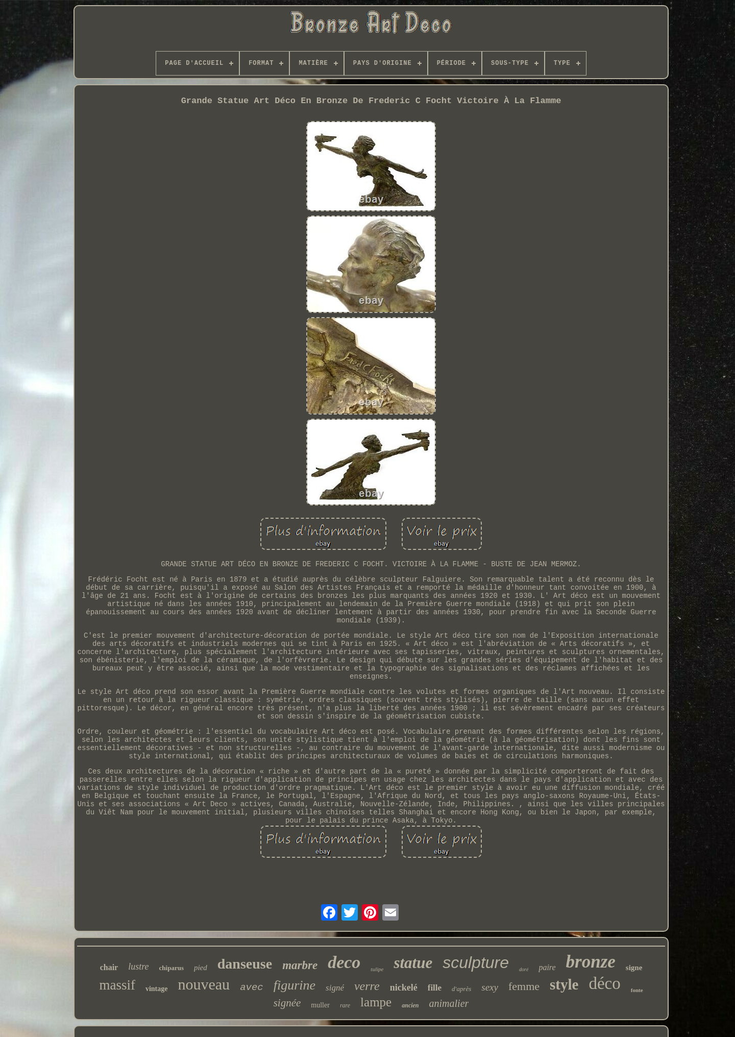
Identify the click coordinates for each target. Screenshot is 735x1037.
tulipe (377, 969)
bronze (591, 962)
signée (287, 1003)
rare (345, 1005)
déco (604, 983)
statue (413, 963)
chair (109, 967)
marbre (299, 965)
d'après (461, 989)
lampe (375, 1002)
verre (367, 986)
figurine (294, 985)
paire (546, 967)
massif (117, 985)
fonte (637, 990)
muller (320, 1005)
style (564, 984)
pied (200, 967)
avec (251, 987)
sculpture (476, 962)
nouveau (204, 984)
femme (524, 986)
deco (344, 962)
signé (335, 988)
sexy (489, 987)
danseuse (244, 964)
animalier (449, 1003)
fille (435, 988)
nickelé (404, 987)
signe (634, 967)
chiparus (171, 968)
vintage (156, 989)
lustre (138, 966)
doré (523, 969)
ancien (410, 1005)
